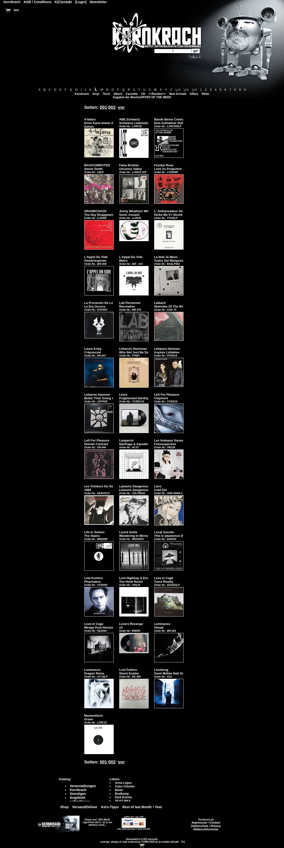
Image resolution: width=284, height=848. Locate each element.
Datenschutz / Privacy (206, 826)
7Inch (106, 94)
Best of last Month (137, 807)
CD (143, 94)
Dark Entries (123, 797)
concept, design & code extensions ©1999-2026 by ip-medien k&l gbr (140, 842)
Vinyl (95, 94)
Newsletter (98, 2)
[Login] (80, 2)
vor (121, 107)
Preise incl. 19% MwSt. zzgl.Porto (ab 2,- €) (97, 821)
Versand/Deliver (85, 807)
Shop (64, 807)
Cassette (132, 94)
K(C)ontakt (63, 2)
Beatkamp (122, 793)
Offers (194, 94)
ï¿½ (177, 89)
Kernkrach (82, 94)
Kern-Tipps (110, 807)
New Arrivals (177, 94)
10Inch (117, 94)
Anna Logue (123, 783)
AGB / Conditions (38, 2)
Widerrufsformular (206, 829)
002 (112, 107)
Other (205, 94)
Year (158, 807)
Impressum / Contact (206, 822)
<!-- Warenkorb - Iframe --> (142, 845)
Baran (119, 790)
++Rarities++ (157, 94)
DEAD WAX (123, 801)
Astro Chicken (124, 786)
